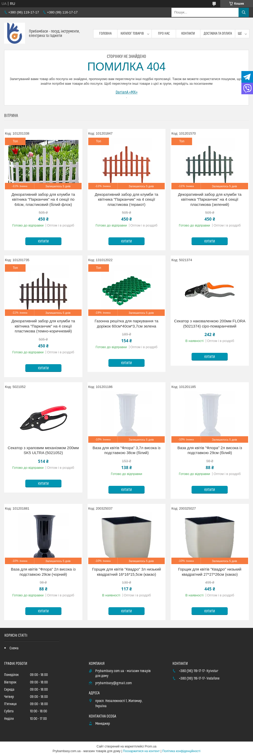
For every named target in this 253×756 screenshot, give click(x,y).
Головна (105, 34)
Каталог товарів (132, 34)
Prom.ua (150, 746)
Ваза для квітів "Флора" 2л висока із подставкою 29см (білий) (209, 450)
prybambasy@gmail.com (113, 683)
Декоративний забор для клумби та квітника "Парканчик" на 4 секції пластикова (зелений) (209, 199)
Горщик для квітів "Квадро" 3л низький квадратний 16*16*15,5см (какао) (126, 571)
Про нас (164, 34)
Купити (43, 241)
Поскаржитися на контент (141, 751)
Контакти (188, 34)
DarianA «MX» (127, 92)
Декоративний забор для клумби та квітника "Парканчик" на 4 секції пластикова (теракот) (126, 199)
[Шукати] (244, 12)
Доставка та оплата (218, 34)
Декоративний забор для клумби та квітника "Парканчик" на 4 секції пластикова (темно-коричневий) (43, 326)
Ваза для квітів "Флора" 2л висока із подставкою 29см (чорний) (43, 571)
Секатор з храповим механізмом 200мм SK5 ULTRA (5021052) (43, 450)
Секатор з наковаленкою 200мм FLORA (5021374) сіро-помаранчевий (209, 323)
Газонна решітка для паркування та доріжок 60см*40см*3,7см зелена (127, 323)
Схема (14, 648)
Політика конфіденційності (181, 751)
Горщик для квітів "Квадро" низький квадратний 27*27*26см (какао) (209, 571)
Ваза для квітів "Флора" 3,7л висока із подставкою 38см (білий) (127, 450)
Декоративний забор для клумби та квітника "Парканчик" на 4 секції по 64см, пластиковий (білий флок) (43, 199)
